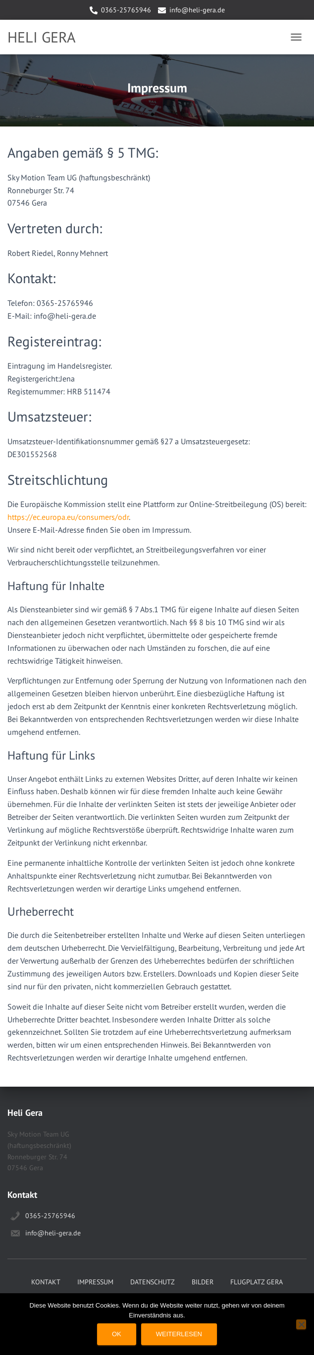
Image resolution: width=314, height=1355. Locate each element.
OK (116, 1334)
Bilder (202, 1281)
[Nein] (301, 1324)
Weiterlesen (179, 1334)
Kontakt (45, 1281)
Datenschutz (152, 1281)
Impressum (95, 1281)
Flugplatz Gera (256, 1281)
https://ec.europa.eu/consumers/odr (68, 517)
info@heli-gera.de (197, 9)
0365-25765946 (126, 9)
